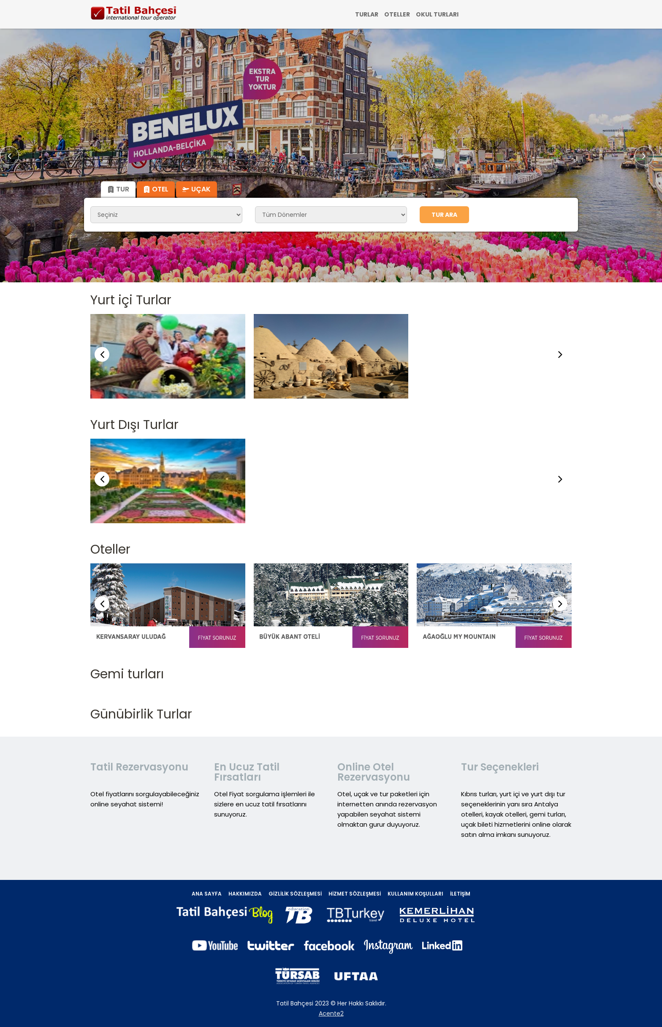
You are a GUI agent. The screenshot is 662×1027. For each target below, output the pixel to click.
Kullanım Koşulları (415, 893)
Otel (155, 189)
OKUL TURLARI (437, 14)
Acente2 (331, 1013)
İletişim (460, 893)
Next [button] (648, 156)
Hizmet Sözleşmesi (354, 893)
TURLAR (366, 14)
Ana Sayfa (207, 893)
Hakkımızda (245, 893)
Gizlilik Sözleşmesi (295, 893)
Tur (118, 189)
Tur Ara (444, 214)
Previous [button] (15, 156)
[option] (331, 155)
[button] (560, 354)
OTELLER (397, 14)
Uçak (196, 189)
